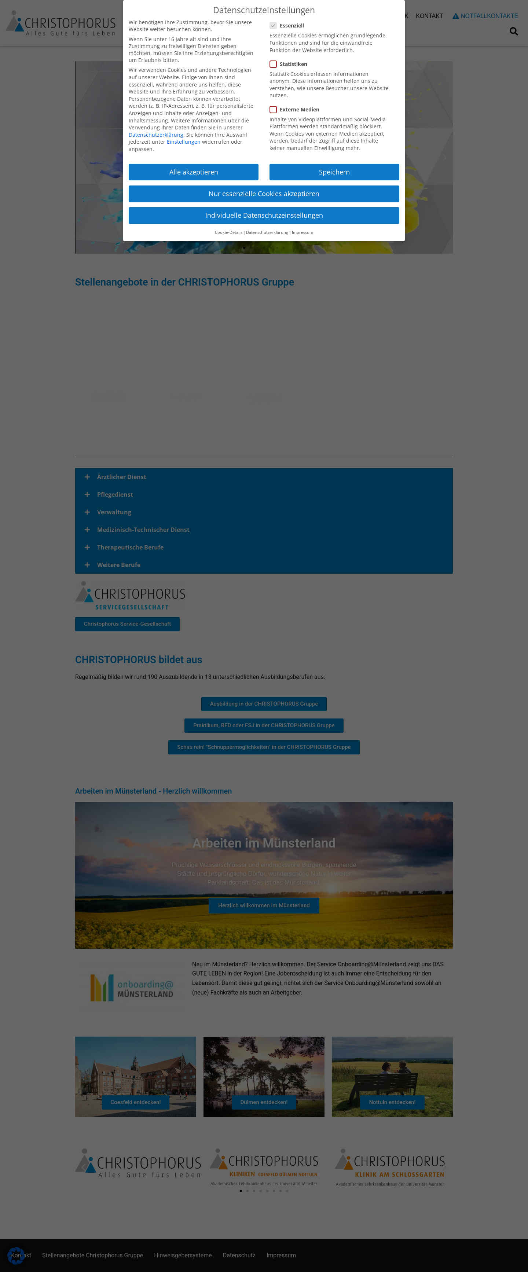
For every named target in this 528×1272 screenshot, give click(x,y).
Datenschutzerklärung (156, 134)
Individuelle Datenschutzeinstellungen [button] (264, 215)
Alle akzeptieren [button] (193, 172)
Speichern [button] (334, 172)
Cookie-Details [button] (228, 232)
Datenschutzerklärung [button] (267, 232)
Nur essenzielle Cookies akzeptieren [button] (264, 193)
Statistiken (292, 63)
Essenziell (290, 25)
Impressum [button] (302, 232)
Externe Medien (298, 109)
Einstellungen (184, 141)
